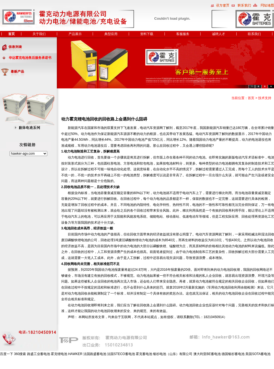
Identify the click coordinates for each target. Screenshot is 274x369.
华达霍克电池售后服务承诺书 (30, 58)
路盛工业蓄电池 (38, 354)
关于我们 (39, 34)
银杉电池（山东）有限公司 (172, 354)
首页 (11, 34)
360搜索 (20, 354)
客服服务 (182, 34)
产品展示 (75, 34)
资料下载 (146, 34)
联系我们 (254, 34)
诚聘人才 (218, 34)
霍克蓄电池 (144, 354)
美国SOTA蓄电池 (257, 354)
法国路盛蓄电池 (94, 354)
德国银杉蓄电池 (233, 354)
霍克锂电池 (59, 354)
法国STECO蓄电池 (121, 354)
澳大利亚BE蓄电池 (207, 354)
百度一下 (6, 354)
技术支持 (264, 98)
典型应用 (110, 34)
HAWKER (75, 354)
